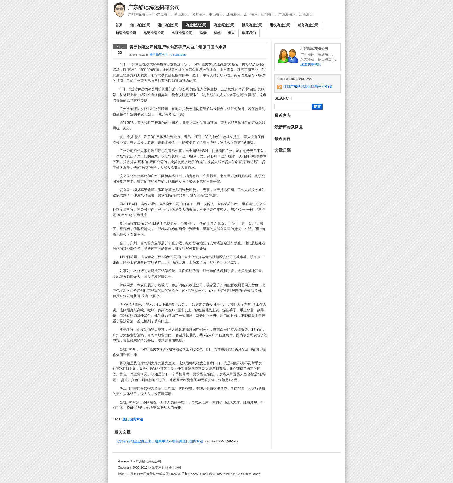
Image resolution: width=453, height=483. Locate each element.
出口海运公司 (140, 25)
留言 (231, 33)
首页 (119, 25)
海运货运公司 (224, 25)
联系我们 (249, 33)
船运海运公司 (126, 33)
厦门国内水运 (132, 419)
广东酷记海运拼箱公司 (154, 7)
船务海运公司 (308, 25)
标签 (217, 33)
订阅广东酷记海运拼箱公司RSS (307, 87)
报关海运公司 (252, 25)
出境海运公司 (182, 33)
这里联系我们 (310, 64)
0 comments (178, 54)
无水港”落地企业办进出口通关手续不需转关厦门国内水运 (159, 441)
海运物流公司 (196, 25)
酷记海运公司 (154, 33)
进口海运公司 (168, 25)
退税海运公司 (280, 25)
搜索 (203, 33)
